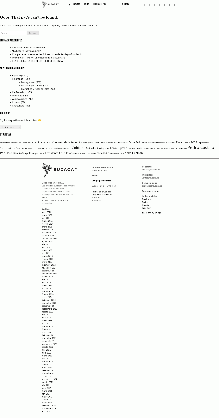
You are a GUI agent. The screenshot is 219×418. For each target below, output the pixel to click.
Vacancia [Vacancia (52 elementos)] (118, 153)
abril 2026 (46, 218)
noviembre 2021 (49, 373)
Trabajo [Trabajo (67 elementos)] (111, 153)
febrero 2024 (47, 294)
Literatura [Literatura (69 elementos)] (144, 148)
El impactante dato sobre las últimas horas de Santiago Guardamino (47, 54)
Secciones (76, 4)
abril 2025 (46, 253)
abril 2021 (46, 393)
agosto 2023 (47, 311)
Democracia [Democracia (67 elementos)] (114, 142)
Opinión (16, 75)
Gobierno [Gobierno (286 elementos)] (78, 148)
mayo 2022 (47, 355)
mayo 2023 (47, 320)
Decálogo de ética (100, 4)
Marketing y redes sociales (35, 88)
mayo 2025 (47, 250)
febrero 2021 (47, 399)
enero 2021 (47, 402)
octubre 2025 (48, 235)
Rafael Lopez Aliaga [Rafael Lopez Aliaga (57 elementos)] (77, 153)
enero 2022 (47, 367)
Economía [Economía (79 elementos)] (152, 142)
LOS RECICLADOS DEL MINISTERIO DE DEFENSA (37, 61)
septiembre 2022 (49, 344)
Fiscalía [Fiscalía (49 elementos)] (56, 148)
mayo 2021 (47, 391)
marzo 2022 (47, 361)
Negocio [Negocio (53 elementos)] (174, 148)
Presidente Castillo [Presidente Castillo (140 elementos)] (56, 153)
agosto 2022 (47, 347)
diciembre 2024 (49, 265)
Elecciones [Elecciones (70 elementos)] (170, 142)
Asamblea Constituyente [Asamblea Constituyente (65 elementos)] (10, 142)
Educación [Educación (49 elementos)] (161, 143)
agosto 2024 (47, 276)
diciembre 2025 (49, 229)
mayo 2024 (47, 285)
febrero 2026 (47, 223)
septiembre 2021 (49, 379)
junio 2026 (46, 212)
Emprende (17, 78)
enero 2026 (47, 226)
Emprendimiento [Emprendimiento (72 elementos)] (7, 148)
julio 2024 (46, 279)
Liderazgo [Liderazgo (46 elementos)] (131, 148)
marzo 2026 (47, 221)
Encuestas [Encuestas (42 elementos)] (28, 148)
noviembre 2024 (49, 267)
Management (28, 82)
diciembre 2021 (49, 370)
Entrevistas (18, 105)
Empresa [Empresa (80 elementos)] (20, 148)
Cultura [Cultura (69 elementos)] (105, 142)
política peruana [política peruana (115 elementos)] (35, 153)
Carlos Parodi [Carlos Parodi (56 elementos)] (27, 143)
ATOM (158, 213)
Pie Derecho (18, 92)
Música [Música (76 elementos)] (167, 148)
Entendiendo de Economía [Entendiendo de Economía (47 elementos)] (42, 148)
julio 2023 (46, 314)
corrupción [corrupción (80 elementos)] (88, 142)
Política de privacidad (101, 191)
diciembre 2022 (49, 335)
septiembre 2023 (49, 308)
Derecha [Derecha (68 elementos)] (124, 142)
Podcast (16, 102)
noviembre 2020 (49, 408)
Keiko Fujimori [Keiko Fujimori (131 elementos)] (118, 148)
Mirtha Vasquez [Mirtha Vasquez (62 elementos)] (156, 148)
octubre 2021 (48, 376)
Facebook (146, 199)
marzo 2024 (47, 291)
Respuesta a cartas (150, 191)
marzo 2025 (47, 256)
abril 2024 (46, 288)
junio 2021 (46, 388)
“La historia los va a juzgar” (26, 50)
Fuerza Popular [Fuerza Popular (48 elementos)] (65, 148)
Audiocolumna (19, 98)
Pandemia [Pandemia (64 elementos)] (182, 148)
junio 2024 (46, 282)
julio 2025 (46, 244)
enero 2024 (47, 297)
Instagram (146, 208)
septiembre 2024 (49, 273)
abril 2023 (46, 323)
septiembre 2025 (49, 238)
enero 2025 (47, 262)
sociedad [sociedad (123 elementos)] (102, 153)
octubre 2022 (48, 341)
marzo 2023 (47, 326)
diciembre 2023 (49, 300)
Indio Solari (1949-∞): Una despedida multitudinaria (38, 57)
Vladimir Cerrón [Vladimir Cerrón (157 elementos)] (133, 153)
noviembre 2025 (49, 232)
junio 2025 (46, 247)
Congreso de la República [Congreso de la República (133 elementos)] (67, 142)
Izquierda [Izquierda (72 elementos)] (105, 148)
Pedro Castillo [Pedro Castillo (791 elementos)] (200, 147)
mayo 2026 (47, 215)
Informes (17, 95)
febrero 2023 (47, 329)
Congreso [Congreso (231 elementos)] (45, 142)
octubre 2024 (48, 270)
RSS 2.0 (151, 213)
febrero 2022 (47, 364)
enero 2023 (47, 332)
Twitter (145, 202)
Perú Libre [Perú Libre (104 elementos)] (13, 153)
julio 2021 (46, 385)
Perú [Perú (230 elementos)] (3, 153)
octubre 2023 (48, 306)
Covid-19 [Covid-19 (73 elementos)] (98, 142)
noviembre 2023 (49, 303)
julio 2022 (46, 349)
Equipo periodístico (101, 180)
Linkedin (145, 205)
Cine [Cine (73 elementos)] (36, 142)
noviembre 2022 (49, 338)
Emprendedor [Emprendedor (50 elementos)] (203, 143)
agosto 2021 (47, 382)
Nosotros (96, 197)
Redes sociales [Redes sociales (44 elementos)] (90, 153)
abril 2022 (46, 358)
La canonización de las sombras (28, 47)
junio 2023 (46, 317)
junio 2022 (46, 352)
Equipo (86, 4)
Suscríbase (97, 200)
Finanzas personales (32, 85)
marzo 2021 (47, 396)
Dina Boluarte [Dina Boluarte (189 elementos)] (138, 142)
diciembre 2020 (49, 405)
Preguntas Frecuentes (102, 194)
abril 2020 (46, 411)
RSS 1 (145, 213)
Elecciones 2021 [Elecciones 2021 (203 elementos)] (186, 142)
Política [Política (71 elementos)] (22, 153)
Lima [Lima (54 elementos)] (138, 148)
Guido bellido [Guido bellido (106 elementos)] (93, 148)
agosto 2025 (47, 241)
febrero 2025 (47, 259)
